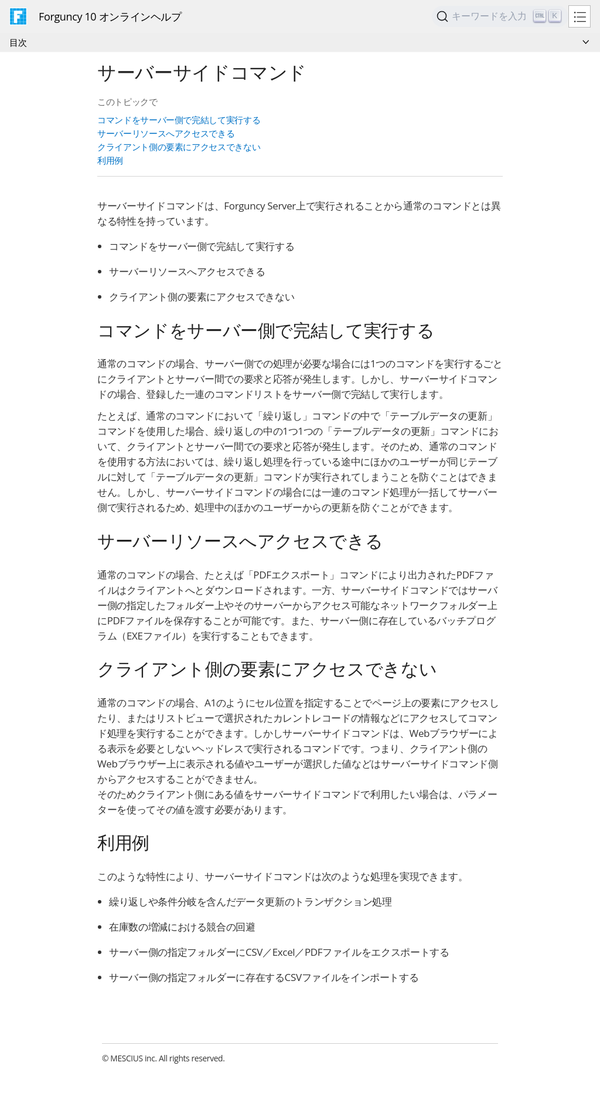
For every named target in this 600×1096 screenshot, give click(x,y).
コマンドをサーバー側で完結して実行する (178, 120)
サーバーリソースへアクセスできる (165, 133)
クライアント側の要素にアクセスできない (178, 147)
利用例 (110, 160)
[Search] (500, 16)
